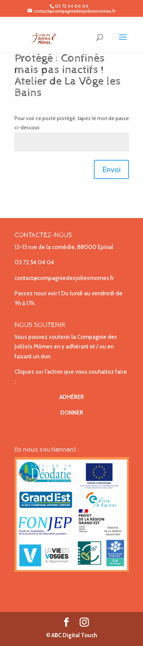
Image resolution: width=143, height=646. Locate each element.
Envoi (111, 169)
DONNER (71, 412)
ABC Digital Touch (73, 635)
